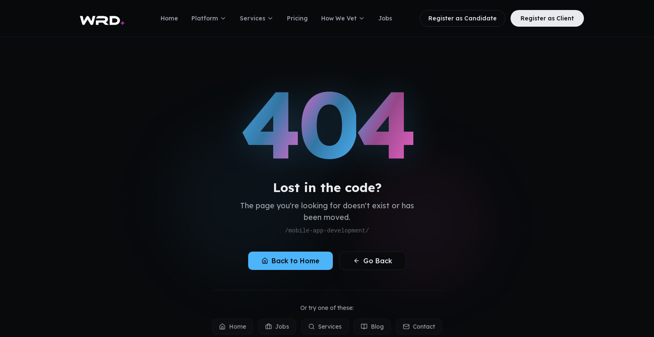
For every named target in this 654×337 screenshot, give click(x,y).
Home (169, 18)
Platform (208, 18)
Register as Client (547, 18)
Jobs (385, 18)
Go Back (372, 261)
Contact (419, 326)
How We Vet (343, 18)
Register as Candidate (462, 18)
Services (257, 18)
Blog (372, 326)
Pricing (297, 18)
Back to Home (290, 261)
